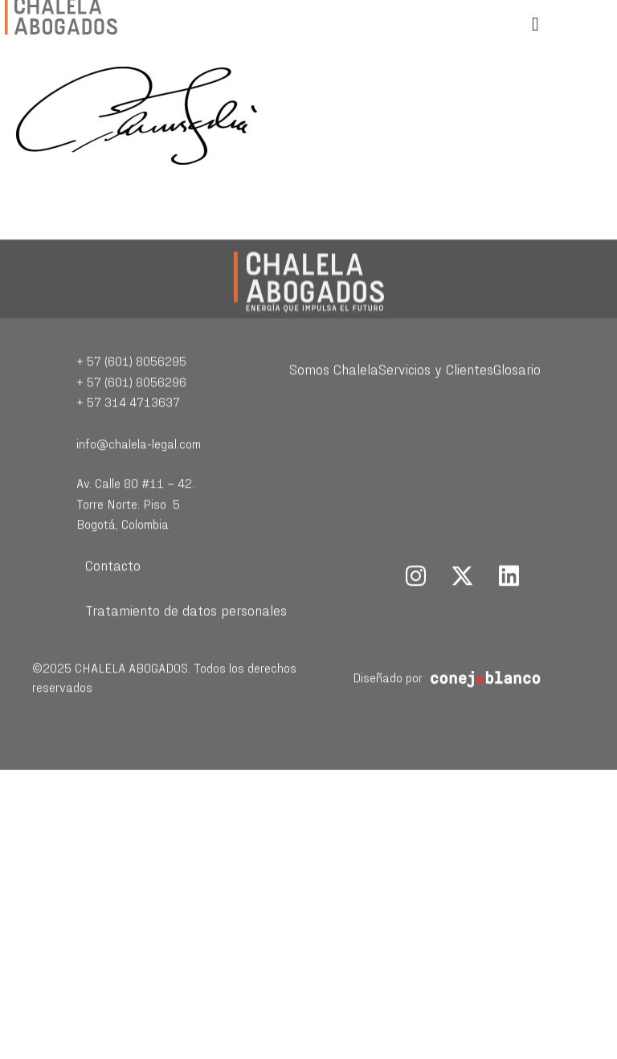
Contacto (113, 588)
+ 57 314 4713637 (128, 425)
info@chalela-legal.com (138, 466)
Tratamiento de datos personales (186, 633)
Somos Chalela (333, 392)
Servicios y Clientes (435, 392)
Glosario (517, 392)
